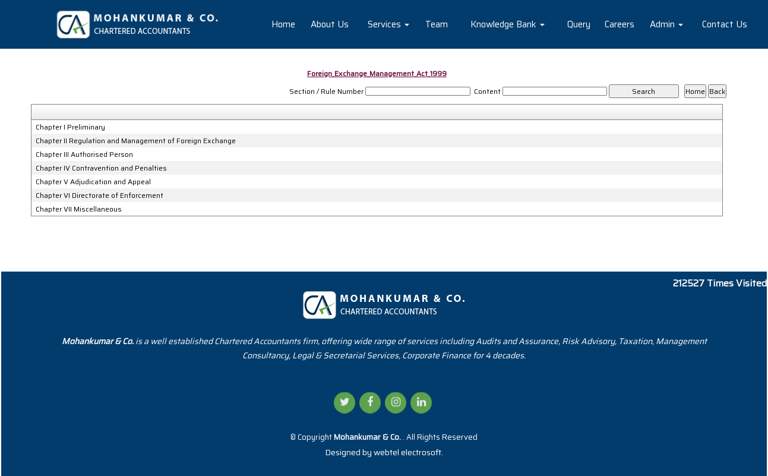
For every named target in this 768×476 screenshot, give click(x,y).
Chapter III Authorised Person (84, 154)
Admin (666, 24)
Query (578, 24)
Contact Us (724, 24)
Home (283, 24)
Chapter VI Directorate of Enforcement (99, 195)
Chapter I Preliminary (70, 127)
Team (436, 24)
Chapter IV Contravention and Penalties (101, 168)
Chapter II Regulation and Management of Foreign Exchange (136, 141)
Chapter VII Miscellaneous (79, 209)
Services (388, 24)
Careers (619, 24)
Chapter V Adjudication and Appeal (93, 182)
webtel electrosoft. (408, 452)
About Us (330, 24)
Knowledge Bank (507, 24)
